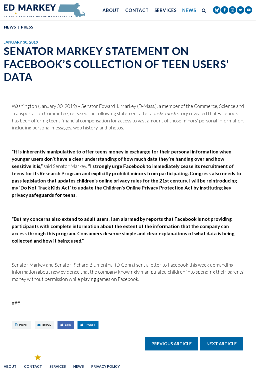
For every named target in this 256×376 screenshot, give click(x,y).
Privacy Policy (105, 366)
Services (165, 10)
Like (65, 324)
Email (44, 324)
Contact (137, 10)
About (111, 10)
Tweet (88, 324)
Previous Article (172, 343)
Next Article (221, 343)
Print (21, 324)
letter (155, 265)
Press (27, 27)
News (189, 10)
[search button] (204, 10)
